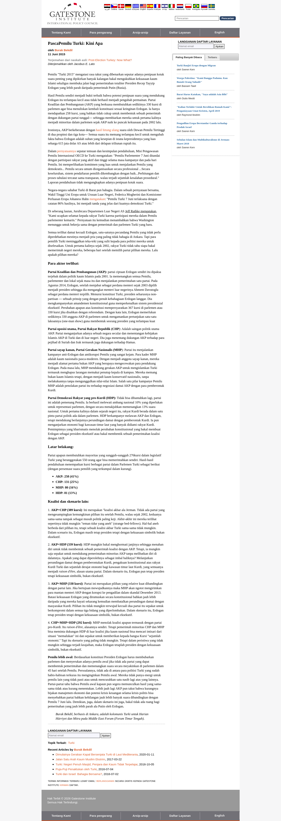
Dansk (121, 9)
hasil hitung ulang (108, 130)
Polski (188, 9)
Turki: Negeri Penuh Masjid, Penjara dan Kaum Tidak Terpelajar (97, 764)
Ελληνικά (135, 9)
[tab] (188, 57)
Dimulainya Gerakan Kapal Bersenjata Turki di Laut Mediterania (97, 754)
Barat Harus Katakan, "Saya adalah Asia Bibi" (202, 94)
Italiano (171, 9)
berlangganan (105, 780)
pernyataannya (67, 151)
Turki (71, 742)
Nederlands (180, 9)
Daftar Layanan (180, 32)
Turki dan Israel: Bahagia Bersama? (79, 774)
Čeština (114, 9)
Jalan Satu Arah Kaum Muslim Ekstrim (80, 759)
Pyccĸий (204, 9)
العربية (107, 9)
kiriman (65, 784)
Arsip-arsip (140, 32)
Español (150, 9)
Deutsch (128, 9)
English (143, 9)
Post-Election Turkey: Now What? (110, 60)
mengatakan (97, 199)
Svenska (211, 9)
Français (157, 9)
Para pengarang (101, 32)
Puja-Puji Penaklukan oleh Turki (76, 769)
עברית (164, 9)
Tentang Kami (61, 32)
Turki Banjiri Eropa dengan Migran (196, 65)
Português (196, 9)
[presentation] (188, 57)
